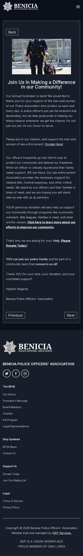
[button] (78, 7)
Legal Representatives (16, 426)
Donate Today (11, 473)
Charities (8, 413)
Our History (9, 394)
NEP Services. (62, 533)
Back (12, 32)
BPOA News (10, 446)
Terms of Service (13, 500)
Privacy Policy (11, 507)
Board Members (12, 407)
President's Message (15, 400)
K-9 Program (10, 419)
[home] (20, 7)
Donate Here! (54, 144)
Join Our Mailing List (14, 480)
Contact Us (9, 453)
